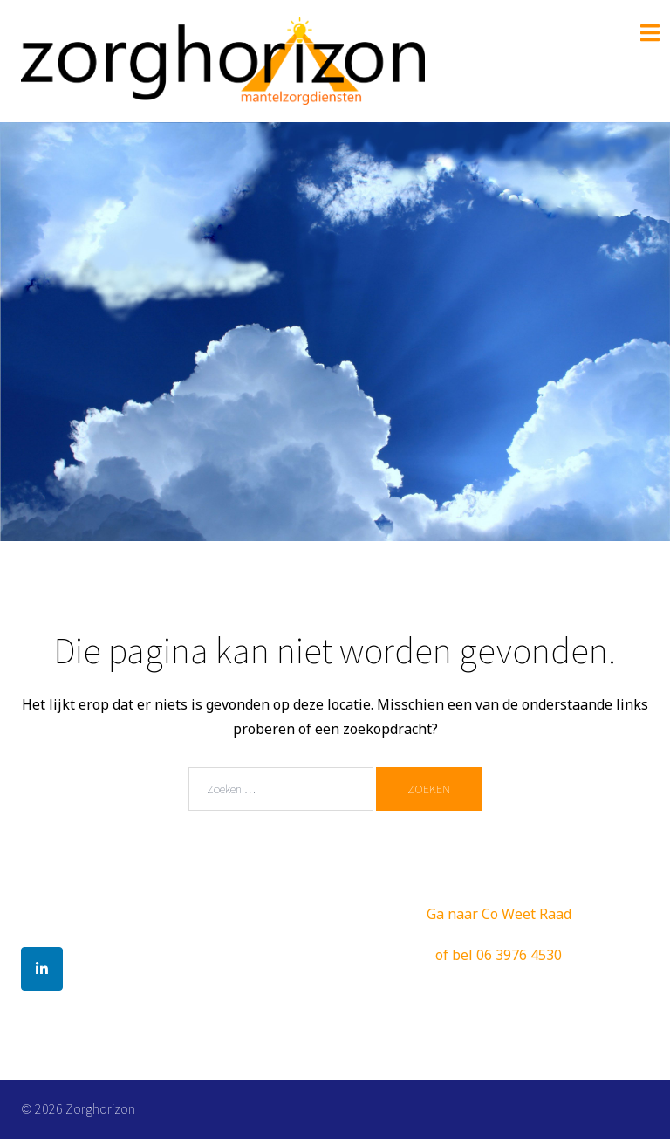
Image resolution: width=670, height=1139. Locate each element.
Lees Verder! (335, 445)
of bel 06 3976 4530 (498, 954)
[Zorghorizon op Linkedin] (42, 969)
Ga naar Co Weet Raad (499, 913)
